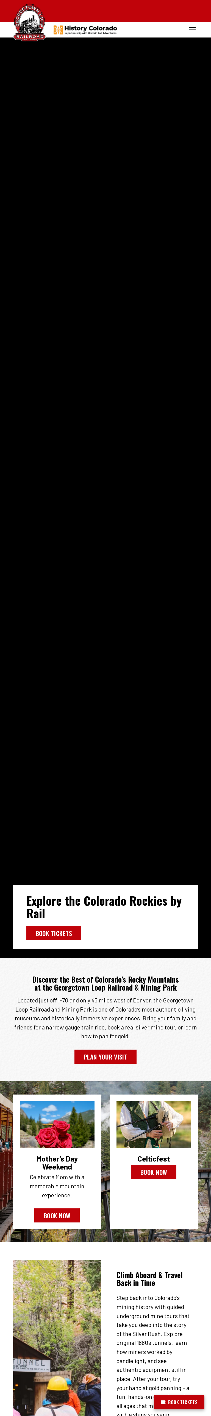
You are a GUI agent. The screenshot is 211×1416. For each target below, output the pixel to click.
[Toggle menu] (192, 29)
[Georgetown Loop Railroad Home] (29, 23)
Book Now (57, 1215)
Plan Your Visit (105, 1056)
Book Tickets (54, 933)
